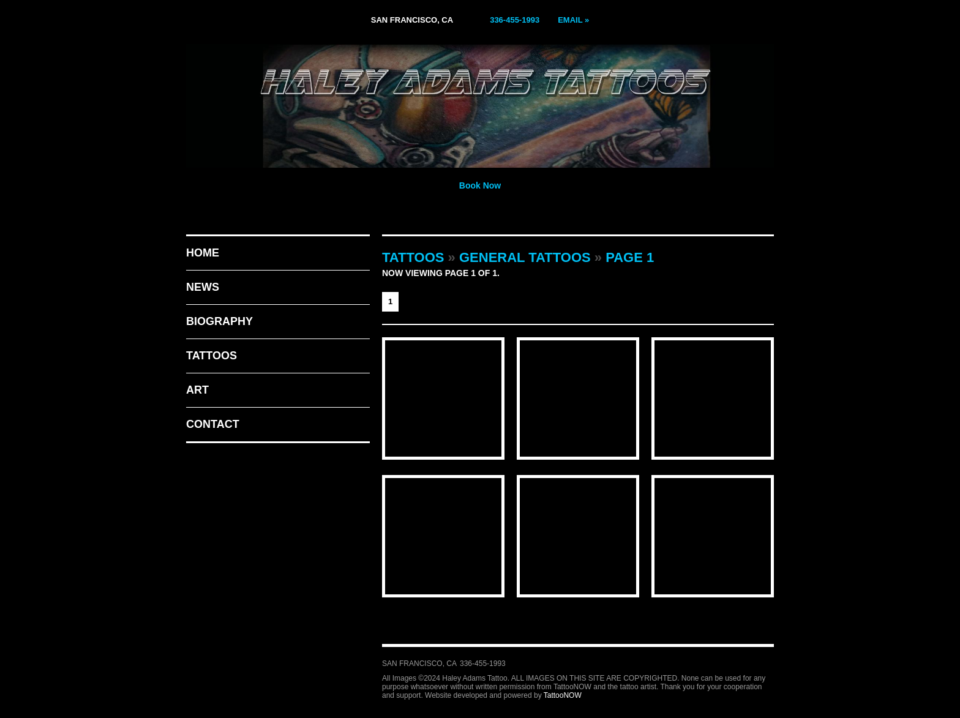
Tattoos (211, 356)
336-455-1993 (514, 19)
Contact (212, 424)
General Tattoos (525, 257)
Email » (573, 19)
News (202, 287)
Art (197, 390)
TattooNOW (563, 695)
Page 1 (630, 257)
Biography (219, 321)
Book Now (480, 185)
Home (202, 253)
